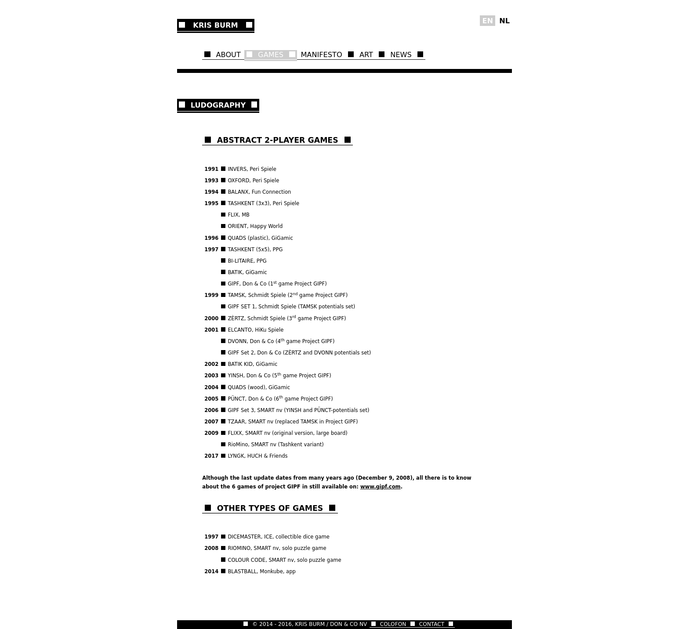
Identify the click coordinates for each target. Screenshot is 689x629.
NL (504, 20)
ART (366, 55)
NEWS (401, 55)
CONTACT (432, 624)
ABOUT (228, 55)
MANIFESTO (321, 55)
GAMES (270, 55)
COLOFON (393, 624)
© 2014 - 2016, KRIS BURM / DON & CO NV (309, 624)
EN (487, 20)
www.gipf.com (380, 487)
